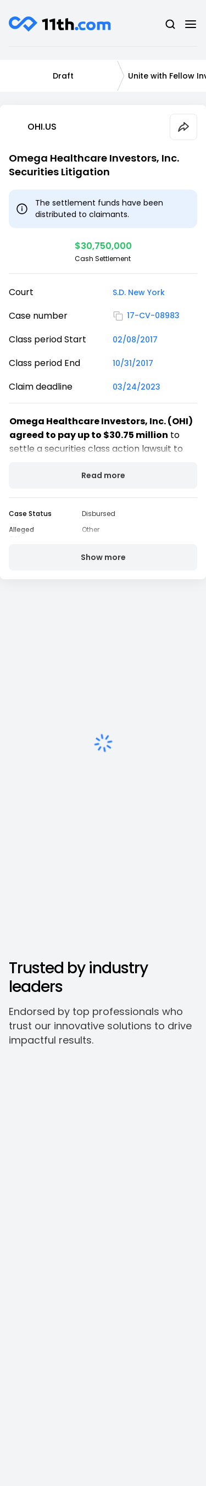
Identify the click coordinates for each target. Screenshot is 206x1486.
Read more (103, 475)
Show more (103, 557)
